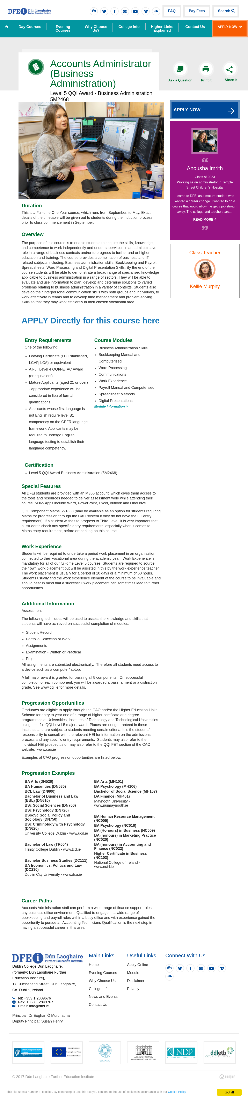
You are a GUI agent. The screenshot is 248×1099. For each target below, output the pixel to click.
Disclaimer (135, 981)
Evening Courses (63, 28)
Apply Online (137, 965)
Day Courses (30, 27)
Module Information (111, 406)
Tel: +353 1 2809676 (31, 998)
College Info (129, 27)
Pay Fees (197, 11)
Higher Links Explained (162, 28)
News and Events (103, 997)
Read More (205, 219)
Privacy (133, 989)
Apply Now (230, 26)
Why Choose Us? (96, 28)
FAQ (172, 11)
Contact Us (98, 1005)
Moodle (133, 973)
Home (94, 965)
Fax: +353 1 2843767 (32, 1002)
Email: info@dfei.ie (30, 1006)
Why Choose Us (102, 981)
